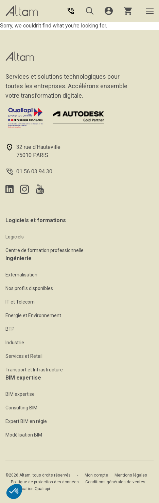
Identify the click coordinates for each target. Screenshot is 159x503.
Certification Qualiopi (30, 488)
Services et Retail (23, 356)
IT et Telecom (20, 302)
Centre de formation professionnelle (44, 250)
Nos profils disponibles (29, 288)
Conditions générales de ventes (115, 482)
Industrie (14, 342)
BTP (10, 329)
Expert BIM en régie (26, 421)
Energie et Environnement (33, 315)
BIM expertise (20, 394)
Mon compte (96, 475)
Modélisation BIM (23, 435)
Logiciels (14, 236)
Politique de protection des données (45, 482)
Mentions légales (130, 475)
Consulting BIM (21, 407)
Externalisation (21, 274)
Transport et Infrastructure (34, 369)
